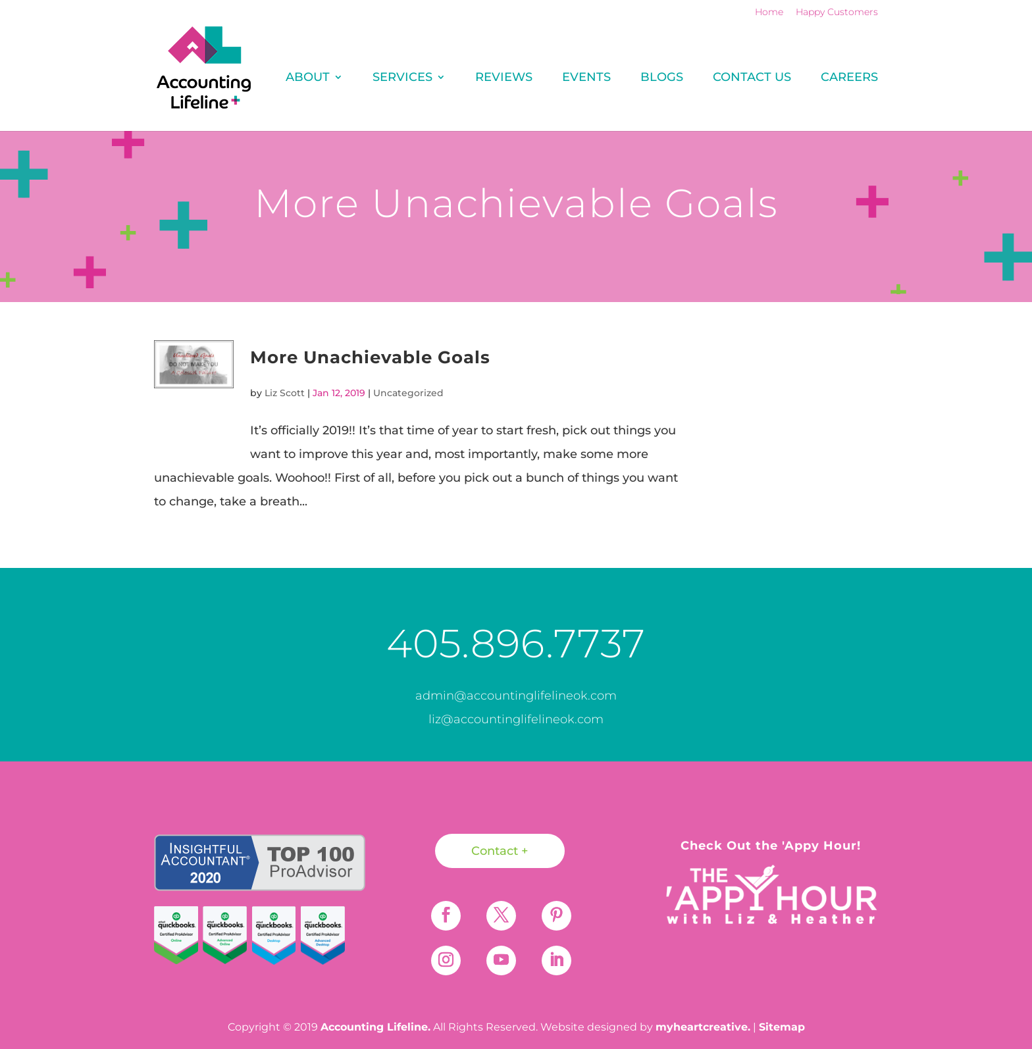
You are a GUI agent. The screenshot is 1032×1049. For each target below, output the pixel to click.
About (308, 78)
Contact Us (752, 78)
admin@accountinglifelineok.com (516, 695)
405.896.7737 (516, 643)
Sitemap (782, 1027)
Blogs (661, 78)
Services (402, 78)
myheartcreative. (703, 1027)
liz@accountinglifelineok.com (516, 719)
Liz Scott (285, 393)
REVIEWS (503, 78)
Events (586, 78)
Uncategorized (408, 393)
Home (769, 12)
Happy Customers (837, 12)
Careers (849, 78)
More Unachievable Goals (370, 357)
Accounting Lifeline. (375, 1027)
